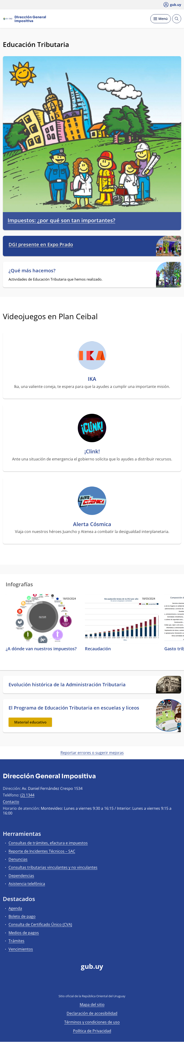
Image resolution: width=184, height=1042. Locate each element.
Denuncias (18, 859)
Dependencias (21, 875)
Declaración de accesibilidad (92, 1013)
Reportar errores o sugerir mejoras (92, 752)
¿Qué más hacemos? (32, 271)
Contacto (11, 801)
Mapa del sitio (92, 1004)
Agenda (15, 908)
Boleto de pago (22, 916)
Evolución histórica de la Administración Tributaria (67, 685)
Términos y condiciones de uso (92, 1022)
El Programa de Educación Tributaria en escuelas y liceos (74, 708)
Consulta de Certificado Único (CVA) (40, 924)
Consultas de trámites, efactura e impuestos (48, 843)
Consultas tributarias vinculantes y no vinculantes (53, 867)
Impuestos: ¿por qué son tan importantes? (61, 220)
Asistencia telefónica (27, 883)
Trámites (16, 940)
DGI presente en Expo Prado (41, 244)
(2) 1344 (27, 795)
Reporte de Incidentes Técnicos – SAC (42, 851)
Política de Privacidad (92, 1030)
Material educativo (30, 722)
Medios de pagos (24, 932)
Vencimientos (21, 949)
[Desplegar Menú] (160, 18)
